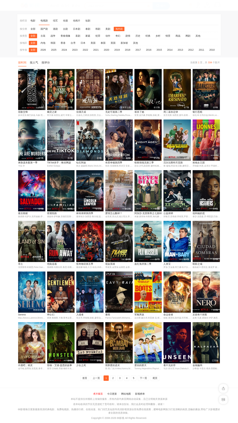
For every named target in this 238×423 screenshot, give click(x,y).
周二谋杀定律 (170, 112)
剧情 (127, 35)
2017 (138, 49)
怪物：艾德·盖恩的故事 (59, 365)
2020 (106, 49)
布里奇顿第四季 (113, 162)
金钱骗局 (197, 365)
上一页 (96, 378)
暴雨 (107, 315)
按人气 (34, 62)
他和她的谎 (199, 213)
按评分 (46, 62)
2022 (85, 49)
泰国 (103, 43)
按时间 (22, 62)
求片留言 (98, 394)
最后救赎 (23, 213)
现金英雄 (110, 264)
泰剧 (87, 28)
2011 (201, 49)
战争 (53, 35)
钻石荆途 (81, 162)
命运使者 (168, 315)
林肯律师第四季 (84, 213)
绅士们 (50, 315)
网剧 (188, 35)
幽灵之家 (52, 112)
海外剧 (119, 28)
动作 (107, 35)
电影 (33, 20)
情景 (168, 35)
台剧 (65, 28)
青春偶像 (65, 35)
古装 (43, 35)
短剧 (87, 20)
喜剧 (77, 35)
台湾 (73, 43)
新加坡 (124, 43)
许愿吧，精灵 (25, 365)
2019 (117, 49)
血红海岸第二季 (142, 264)
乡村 (158, 35)
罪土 (20, 264)
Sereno (22, 315)
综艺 (55, 20)
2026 (43, 49)
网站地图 (126, 394)
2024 (64, 49)
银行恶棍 (197, 112)
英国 (113, 43)
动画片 (76, 20)
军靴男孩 (139, 315)
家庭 (87, 35)
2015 (159, 49)
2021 (96, 49)
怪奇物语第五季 (84, 264)
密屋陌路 (52, 213)
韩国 (53, 43)
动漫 (65, 20)
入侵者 (80, 315)
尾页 (155, 378)
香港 (63, 43)
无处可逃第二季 (113, 112)
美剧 (107, 28)
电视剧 (44, 20)
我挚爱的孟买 (112, 365)
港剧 (55, 28)
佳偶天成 (81, 112)
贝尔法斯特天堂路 (173, 162)
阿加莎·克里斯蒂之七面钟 (148, 213)
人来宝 (167, 264)
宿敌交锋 (23, 112)
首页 (84, 378)
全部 (33, 28)
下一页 (143, 378)
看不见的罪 (169, 365)
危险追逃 (52, 264)
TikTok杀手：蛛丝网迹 (59, 162)
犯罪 (97, 35)
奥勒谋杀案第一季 (27, 162)
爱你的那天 (140, 365)
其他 (198, 35)
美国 (93, 43)
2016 (148, 49)
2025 (53, 49)
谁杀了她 (139, 112)
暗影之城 (197, 264)
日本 (83, 43)
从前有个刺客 (200, 315)
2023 (74, 49)
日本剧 (76, 28)
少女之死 (81, 365)
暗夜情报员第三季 (144, 162)
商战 (178, 35)
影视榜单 (140, 394)
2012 (191, 49)
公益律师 (168, 213)
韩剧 (97, 28)
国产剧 (44, 28)
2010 (212, 49)
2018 (127, 49)
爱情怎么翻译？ (113, 213)
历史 (137, 35)
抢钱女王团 (199, 162)
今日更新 (112, 394)
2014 (169, 49)
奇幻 (117, 35)
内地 (43, 43)
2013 (180, 49)
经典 (147, 35)
